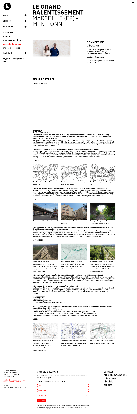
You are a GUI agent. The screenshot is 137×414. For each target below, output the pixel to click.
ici (113, 60)
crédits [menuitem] (108, 385)
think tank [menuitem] (110, 378)
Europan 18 (14, 26)
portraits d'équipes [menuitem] (12, 44)
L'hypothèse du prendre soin (14, 60)
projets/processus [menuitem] (11, 47)
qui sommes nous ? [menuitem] (116, 375)
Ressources (14, 31)
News (14, 15)
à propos (14, 20)
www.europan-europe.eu (13, 382)
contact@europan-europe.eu (14, 380)
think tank (14, 52)
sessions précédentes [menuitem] (13, 40)
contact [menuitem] (108, 371)
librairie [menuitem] (6, 36)
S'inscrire (41, 401)
